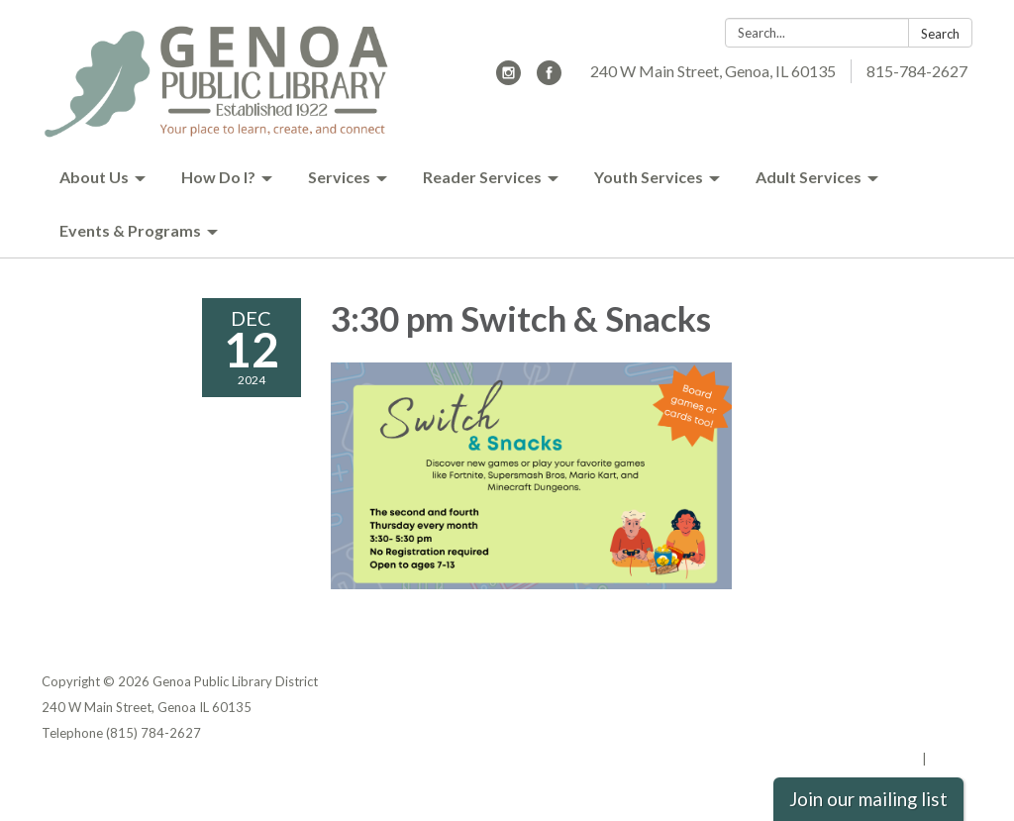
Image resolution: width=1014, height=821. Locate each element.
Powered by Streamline (846, 759)
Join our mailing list (868, 799)
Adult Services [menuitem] (809, 176)
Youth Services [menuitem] (648, 176)
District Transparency (903, 707)
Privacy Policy (929, 681)
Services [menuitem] (339, 176)
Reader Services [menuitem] (482, 176)
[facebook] (549, 78)
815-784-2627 (916, 70)
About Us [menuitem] (94, 176)
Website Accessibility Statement (867, 733)
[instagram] (508, 78)
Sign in (951, 759)
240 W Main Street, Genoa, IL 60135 (713, 70)
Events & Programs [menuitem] (130, 230)
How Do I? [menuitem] (218, 176)
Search (940, 34)
